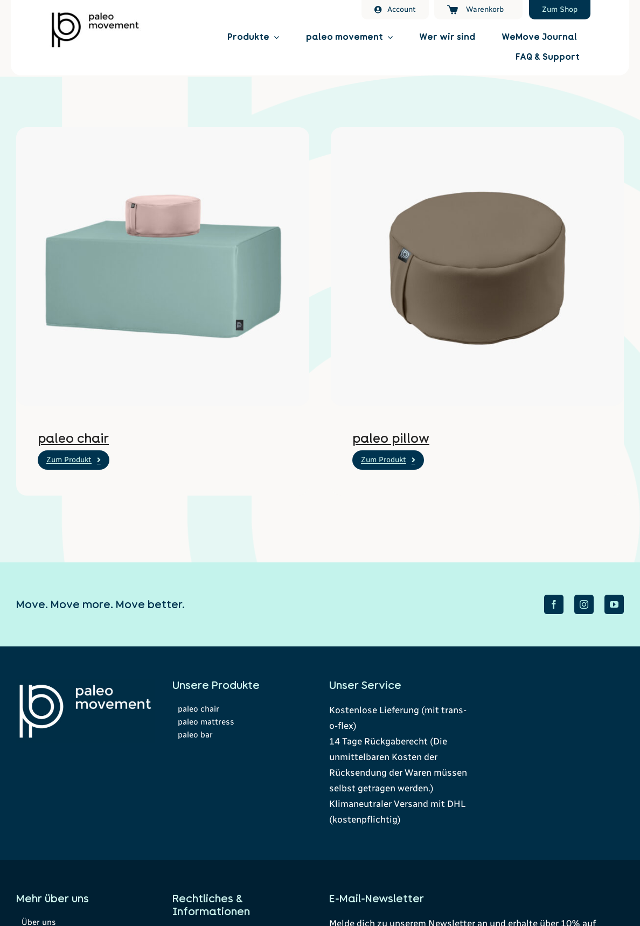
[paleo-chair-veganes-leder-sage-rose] (162, 133)
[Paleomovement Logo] (95, 14)
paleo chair (73, 438)
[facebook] (554, 604)
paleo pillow (390, 438)
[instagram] (584, 604)
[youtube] (614, 604)
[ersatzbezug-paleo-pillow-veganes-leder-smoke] (477, 133)
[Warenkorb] (478, 9)
